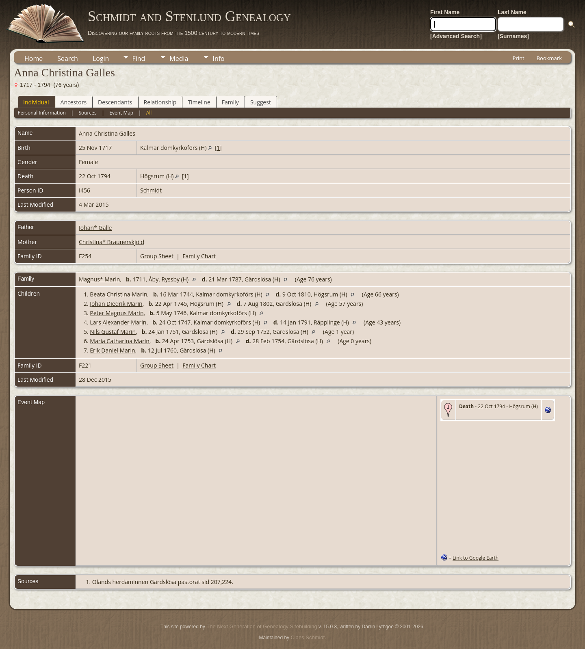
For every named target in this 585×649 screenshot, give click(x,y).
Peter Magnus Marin (116, 313)
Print (518, 58)
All (149, 112)
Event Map (121, 112)
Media (178, 58)
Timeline (199, 102)
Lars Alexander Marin (118, 322)
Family (230, 102)
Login (101, 58)
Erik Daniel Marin (112, 350)
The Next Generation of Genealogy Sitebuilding (261, 626)
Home (33, 58)
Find (138, 58)
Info (218, 58)
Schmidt (151, 190)
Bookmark (549, 58)
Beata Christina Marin (118, 294)
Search (67, 58)
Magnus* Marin (99, 279)
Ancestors (74, 102)
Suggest (260, 102)
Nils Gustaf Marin (113, 331)
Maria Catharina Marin (119, 341)
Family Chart (199, 256)
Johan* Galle (95, 227)
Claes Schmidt (307, 637)
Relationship (160, 102)
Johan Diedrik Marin (116, 303)
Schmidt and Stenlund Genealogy (189, 16)
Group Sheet (156, 256)
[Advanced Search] (456, 36)
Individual (36, 102)
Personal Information (41, 112)
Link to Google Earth (475, 557)
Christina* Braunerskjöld (111, 242)
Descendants (115, 102)
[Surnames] (513, 36)
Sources (87, 112)
